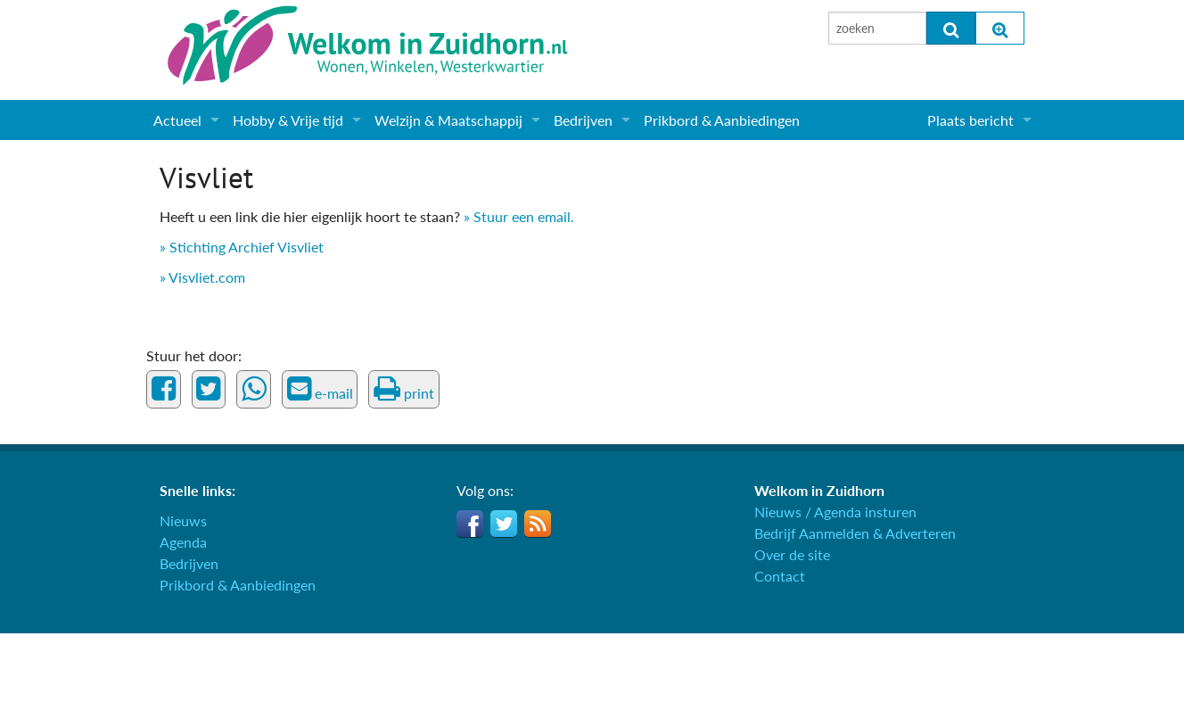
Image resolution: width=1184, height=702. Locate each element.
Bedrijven (583, 119)
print (404, 389)
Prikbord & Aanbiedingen (722, 119)
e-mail (320, 389)
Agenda (183, 541)
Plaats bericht (970, 119)
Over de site (792, 554)
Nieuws (183, 520)
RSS (537, 523)
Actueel (177, 119)
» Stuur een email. (519, 216)
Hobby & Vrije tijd (288, 119)
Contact (779, 575)
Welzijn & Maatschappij (448, 119)
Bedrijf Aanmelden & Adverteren (855, 532)
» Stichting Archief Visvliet (242, 246)
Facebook (469, 523)
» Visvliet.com (202, 276)
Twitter (503, 523)
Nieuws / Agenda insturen (835, 511)
